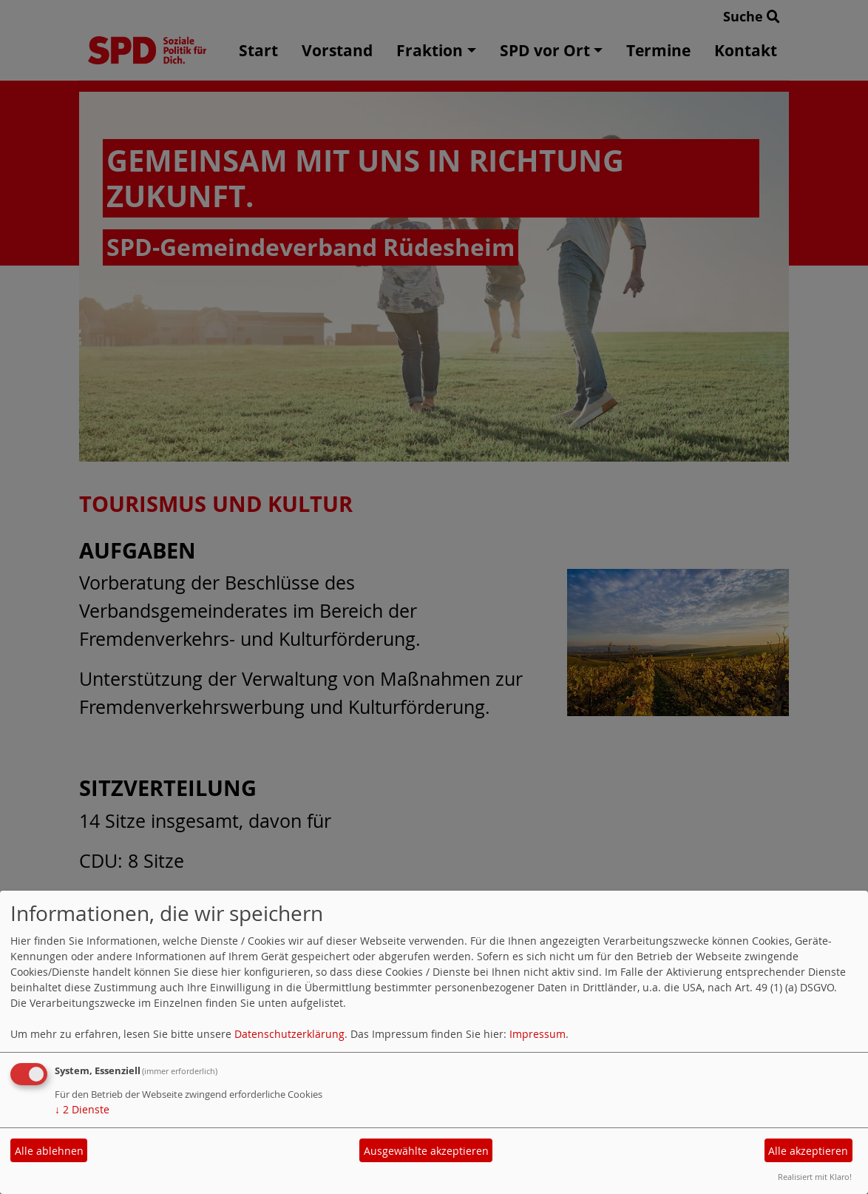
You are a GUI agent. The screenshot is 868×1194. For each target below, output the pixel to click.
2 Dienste (82, 1109)
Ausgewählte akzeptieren (426, 1151)
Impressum (537, 1034)
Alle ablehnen (49, 1151)
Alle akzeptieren (808, 1151)
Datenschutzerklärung (289, 1034)
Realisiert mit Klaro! (815, 1176)
